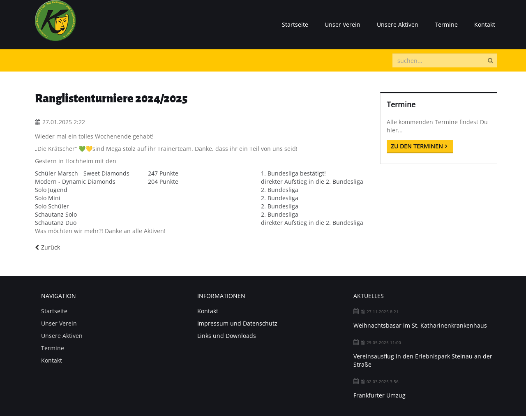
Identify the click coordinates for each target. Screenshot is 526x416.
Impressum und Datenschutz (237, 323)
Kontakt (484, 24)
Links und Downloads (226, 336)
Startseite (295, 24)
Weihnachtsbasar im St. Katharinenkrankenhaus (420, 325)
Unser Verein (342, 24)
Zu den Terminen (417, 146)
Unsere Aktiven (397, 24)
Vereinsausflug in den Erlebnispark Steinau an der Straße (422, 360)
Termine (446, 24)
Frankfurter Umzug (379, 395)
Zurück (50, 247)
